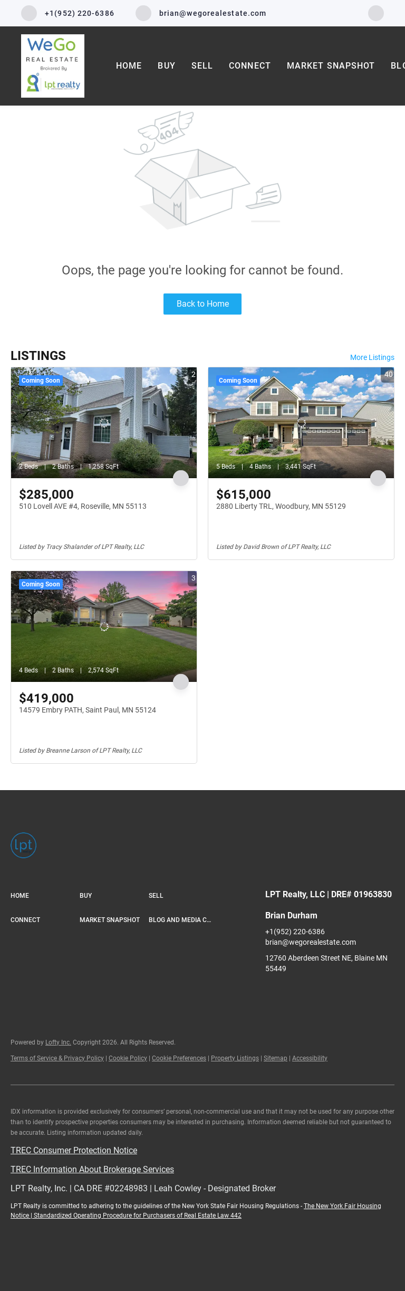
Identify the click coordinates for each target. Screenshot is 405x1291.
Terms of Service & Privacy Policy (57, 1058)
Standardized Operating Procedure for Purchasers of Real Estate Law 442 (138, 1215)
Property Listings (235, 1058)
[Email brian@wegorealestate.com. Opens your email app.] (201, 13)
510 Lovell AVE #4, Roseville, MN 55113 (83, 506)
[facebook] (376, 12)
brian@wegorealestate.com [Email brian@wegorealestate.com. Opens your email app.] (310, 942)
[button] (45, 896)
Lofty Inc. (58, 1042)
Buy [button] (166, 66)
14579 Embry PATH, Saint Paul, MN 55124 (87, 710)
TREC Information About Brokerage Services (92, 1169)
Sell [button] (202, 66)
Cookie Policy (128, 1058)
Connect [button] (250, 66)
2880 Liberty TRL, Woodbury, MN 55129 (281, 506)
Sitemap (275, 1058)
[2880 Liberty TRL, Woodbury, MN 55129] (301, 422)
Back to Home (203, 304)
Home (129, 66)
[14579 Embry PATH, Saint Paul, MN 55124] (104, 626)
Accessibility (309, 1058)
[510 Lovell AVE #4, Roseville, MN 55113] (104, 422)
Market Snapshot (331, 66)
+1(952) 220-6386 (295, 931)
